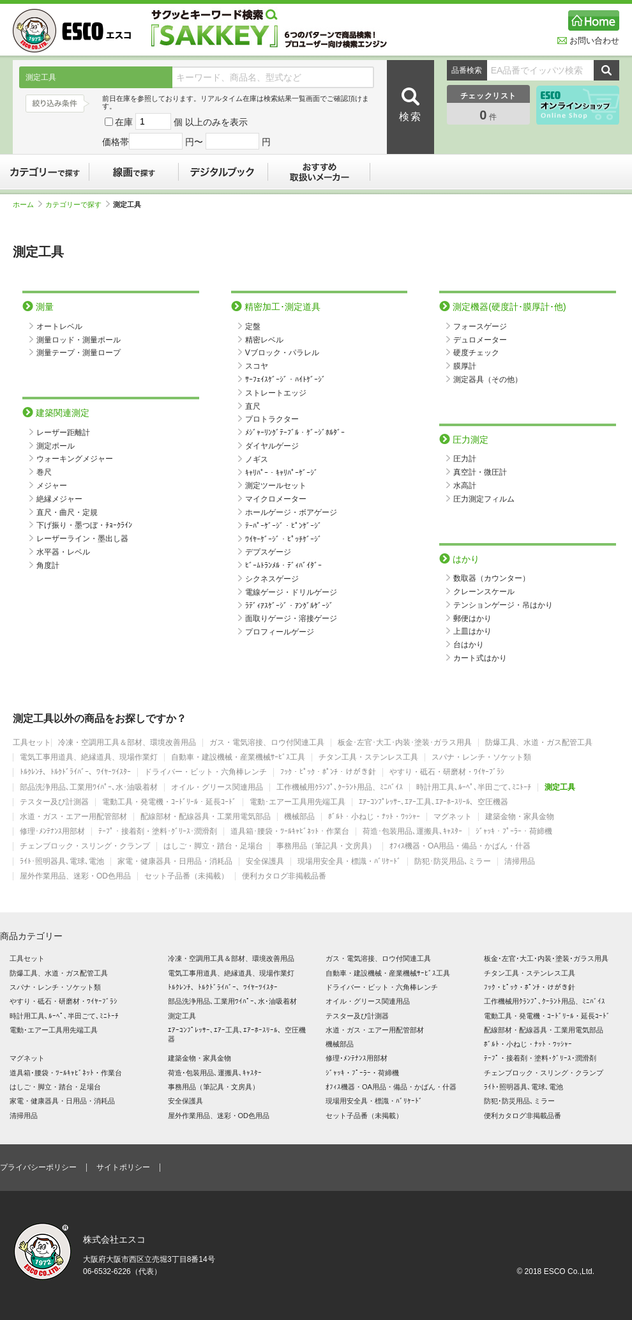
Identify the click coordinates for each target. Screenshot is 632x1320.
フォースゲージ (480, 326)
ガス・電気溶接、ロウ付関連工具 (266, 743)
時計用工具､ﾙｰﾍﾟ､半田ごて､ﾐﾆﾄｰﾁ (473, 787)
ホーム (27, 204)
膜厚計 (464, 366)
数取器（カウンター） (491, 578)
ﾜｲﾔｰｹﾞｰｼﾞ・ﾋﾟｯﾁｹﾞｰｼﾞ (283, 539)
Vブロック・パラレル (282, 352)
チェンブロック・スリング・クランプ (85, 846)
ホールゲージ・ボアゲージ (291, 512)
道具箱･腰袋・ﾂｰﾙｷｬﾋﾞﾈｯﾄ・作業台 (289, 831)
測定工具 (560, 787)
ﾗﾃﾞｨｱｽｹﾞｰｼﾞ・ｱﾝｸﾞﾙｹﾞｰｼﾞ (289, 605)
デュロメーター (480, 339)
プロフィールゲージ (279, 631)
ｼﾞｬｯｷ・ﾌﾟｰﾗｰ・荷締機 (514, 831)
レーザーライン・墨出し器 (82, 538)
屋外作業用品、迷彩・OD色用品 (75, 876)
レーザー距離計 (63, 432)
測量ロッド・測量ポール (78, 339)
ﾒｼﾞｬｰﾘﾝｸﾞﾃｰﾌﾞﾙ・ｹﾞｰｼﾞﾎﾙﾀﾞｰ (295, 432)
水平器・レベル (63, 552)
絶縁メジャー (59, 499)
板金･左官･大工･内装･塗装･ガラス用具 (405, 743)
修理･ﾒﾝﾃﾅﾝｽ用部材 (52, 831)
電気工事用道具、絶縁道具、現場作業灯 (89, 757)
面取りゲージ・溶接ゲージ (291, 618)
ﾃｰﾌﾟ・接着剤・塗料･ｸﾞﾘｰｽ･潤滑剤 (157, 831)
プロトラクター (272, 419)
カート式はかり (480, 658)
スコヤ (256, 366)
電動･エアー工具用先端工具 (297, 802)
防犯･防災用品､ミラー (452, 861)
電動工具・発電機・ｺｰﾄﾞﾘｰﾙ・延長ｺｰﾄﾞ (169, 802)
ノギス (256, 459)
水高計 (464, 485)
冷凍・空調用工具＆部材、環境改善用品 (127, 743)
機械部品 (299, 817)
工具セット (32, 743)
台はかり (468, 644)
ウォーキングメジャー (74, 458)
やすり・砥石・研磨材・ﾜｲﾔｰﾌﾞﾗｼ (446, 772)
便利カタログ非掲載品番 (284, 876)
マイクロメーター (275, 499)
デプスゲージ (268, 552)
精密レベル (264, 339)
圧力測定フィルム (484, 499)
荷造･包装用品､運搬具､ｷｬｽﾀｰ (412, 831)
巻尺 (44, 472)
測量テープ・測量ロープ (78, 352)
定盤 (252, 326)
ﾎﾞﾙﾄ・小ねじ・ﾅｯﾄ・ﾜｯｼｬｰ (374, 817)
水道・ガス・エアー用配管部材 (73, 817)
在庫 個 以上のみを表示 (176, 122)
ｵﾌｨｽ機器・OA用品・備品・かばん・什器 (459, 846)
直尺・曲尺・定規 (67, 512)
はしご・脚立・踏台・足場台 (213, 846)
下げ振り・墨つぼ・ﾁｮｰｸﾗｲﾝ (84, 525)
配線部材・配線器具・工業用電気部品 (205, 817)
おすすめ (319, 172)
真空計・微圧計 (480, 472)
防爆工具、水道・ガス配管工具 (538, 743)
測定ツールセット (275, 485)
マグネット (452, 817)
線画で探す (134, 172)
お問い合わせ (588, 40)
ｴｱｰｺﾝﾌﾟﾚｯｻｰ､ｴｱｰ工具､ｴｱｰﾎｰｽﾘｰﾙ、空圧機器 (433, 802)
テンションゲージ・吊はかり (503, 605)
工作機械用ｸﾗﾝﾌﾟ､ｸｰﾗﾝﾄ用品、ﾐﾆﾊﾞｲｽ (339, 787)
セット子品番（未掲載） (186, 876)
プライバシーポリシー (38, 1167)
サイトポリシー (123, 1167)
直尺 (252, 406)
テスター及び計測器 (54, 802)
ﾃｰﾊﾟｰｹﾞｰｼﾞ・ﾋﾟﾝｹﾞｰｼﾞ (283, 525)
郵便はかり (472, 618)
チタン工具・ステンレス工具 (368, 757)
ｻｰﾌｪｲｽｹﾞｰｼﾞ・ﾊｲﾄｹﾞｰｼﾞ (285, 379)
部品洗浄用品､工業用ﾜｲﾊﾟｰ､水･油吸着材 (89, 787)
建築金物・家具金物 (519, 817)
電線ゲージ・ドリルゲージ (291, 592)
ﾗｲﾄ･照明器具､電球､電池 (62, 861)
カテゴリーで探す (44, 172)
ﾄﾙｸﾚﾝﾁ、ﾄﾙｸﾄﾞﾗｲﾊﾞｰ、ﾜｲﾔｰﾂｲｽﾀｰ (75, 772)
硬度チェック (476, 352)
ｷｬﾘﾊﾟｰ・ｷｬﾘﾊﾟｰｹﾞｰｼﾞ (281, 472)
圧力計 (464, 458)
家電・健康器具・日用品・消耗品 (174, 861)
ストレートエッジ (275, 392)
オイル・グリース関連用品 (217, 787)
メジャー (51, 485)
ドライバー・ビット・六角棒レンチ (205, 772)
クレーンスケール (484, 591)
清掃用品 (519, 861)
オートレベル (59, 326)
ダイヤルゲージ (272, 445)
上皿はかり (472, 631)
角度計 (47, 565)
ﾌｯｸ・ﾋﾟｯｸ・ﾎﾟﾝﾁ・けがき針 (328, 772)
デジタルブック (223, 172)
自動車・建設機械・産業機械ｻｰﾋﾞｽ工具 (238, 757)
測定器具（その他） (487, 379)
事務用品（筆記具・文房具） (326, 846)
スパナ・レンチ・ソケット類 (481, 757)
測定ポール (55, 445)
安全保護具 (265, 861)
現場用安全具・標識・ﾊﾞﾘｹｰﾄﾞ (349, 861)
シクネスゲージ (272, 578)
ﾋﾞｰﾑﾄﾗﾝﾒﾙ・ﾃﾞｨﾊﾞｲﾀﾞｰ (283, 565)
